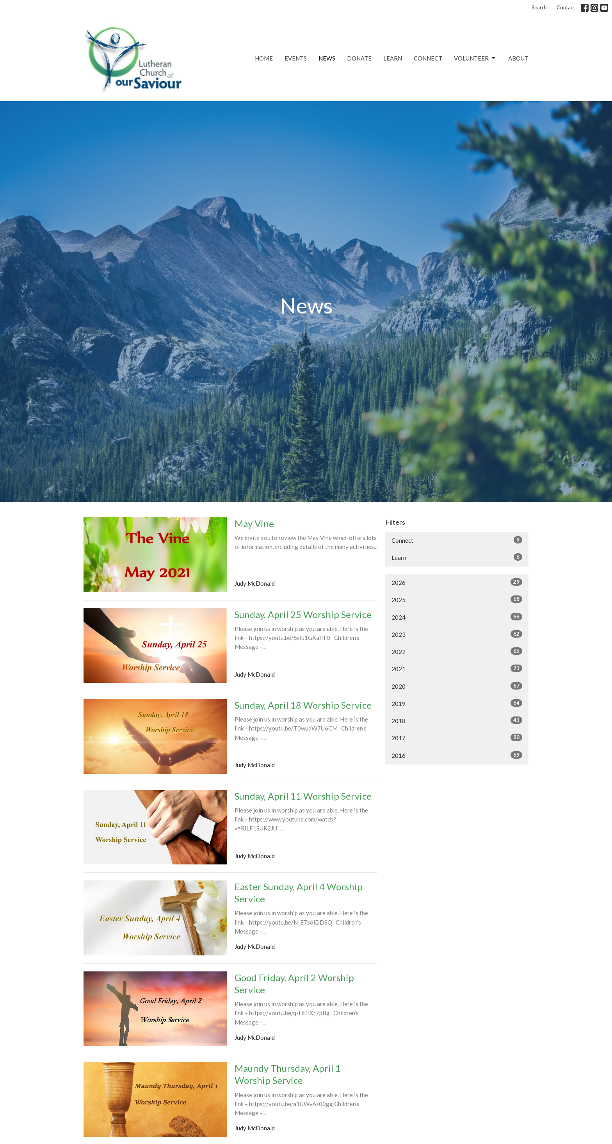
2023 (456, 634)
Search (539, 7)
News (326, 58)
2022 (456, 651)
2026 (456, 582)
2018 (456, 720)
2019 (456, 703)
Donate (359, 58)
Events (296, 58)
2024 (456, 617)
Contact (566, 7)
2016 (456, 755)
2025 (456, 599)
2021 (456, 668)
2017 (456, 737)
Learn (392, 58)
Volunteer (475, 58)
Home (264, 58)
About (518, 58)
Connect (428, 58)
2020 (456, 686)
